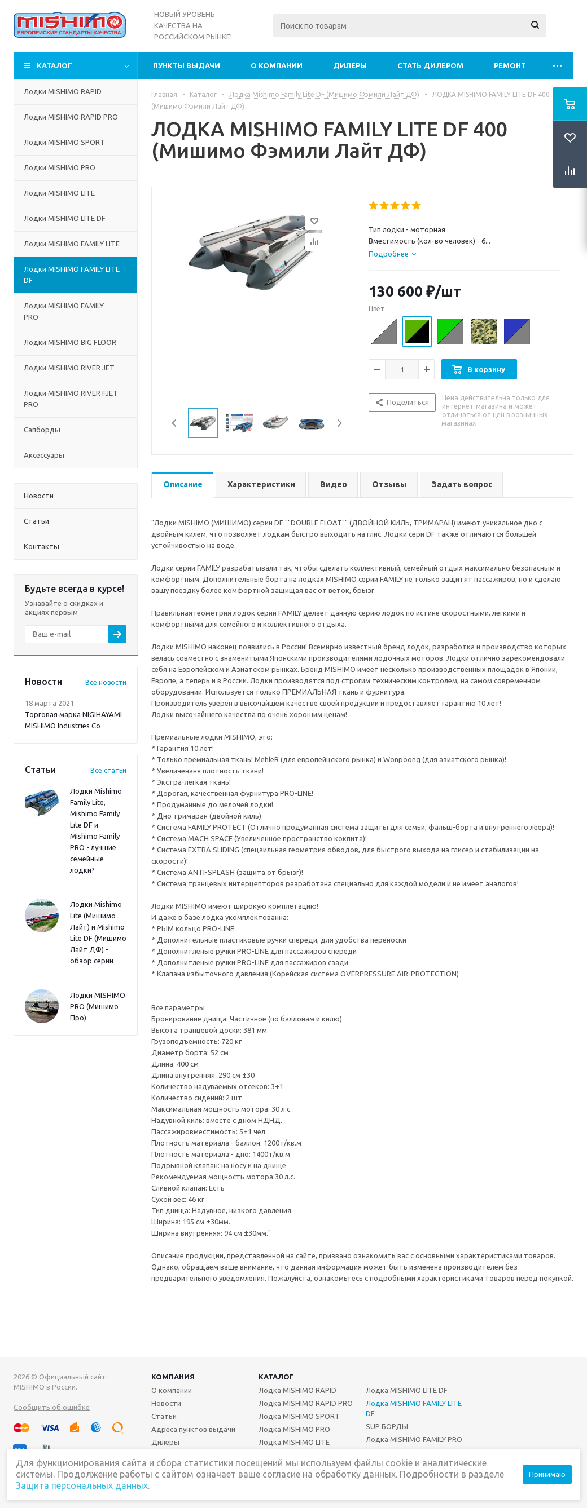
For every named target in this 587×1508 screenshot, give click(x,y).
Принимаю (547, 1474)
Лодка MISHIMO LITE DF (407, 1390)
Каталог (54, 65)
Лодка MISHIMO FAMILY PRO (414, 1439)
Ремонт (510, 65)
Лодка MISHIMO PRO (294, 1429)
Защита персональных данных (82, 1485)
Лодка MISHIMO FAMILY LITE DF (414, 1408)
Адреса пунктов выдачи (193, 1429)
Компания (173, 1377)
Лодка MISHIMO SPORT (299, 1416)
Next (339, 423)
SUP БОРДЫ (387, 1426)
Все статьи (108, 770)
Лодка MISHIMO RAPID (297, 1390)
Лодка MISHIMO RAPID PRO (306, 1403)
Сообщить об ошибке (52, 1407)
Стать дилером (430, 65)
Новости (166, 1403)
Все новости (105, 682)
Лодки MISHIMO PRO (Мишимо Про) (97, 1006)
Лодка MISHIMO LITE (294, 1442)
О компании (277, 65)
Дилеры (350, 65)
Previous (175, 423)
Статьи (164, 1416)
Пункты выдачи (186, 65)
